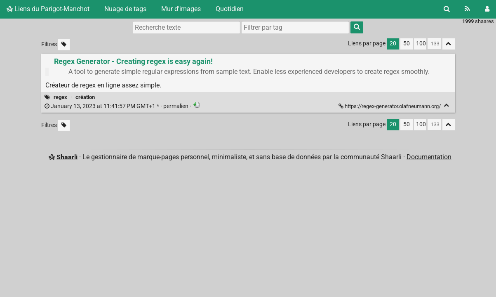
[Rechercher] (446, 9)
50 (406, 43)
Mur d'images (181, 9)
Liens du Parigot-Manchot (48, 9)
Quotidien (230, 9)
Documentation (429, 157)
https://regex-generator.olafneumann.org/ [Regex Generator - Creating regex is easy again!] (390, 106)
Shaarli (67, 157)
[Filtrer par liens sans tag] (64, 44)
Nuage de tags (125, 9)
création (85, 97)
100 (421, 43)
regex (60, 97)
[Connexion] (487, 9)
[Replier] (446, 105)
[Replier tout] (448, 44)
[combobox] (295, 27)
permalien (117, 106)
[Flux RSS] (467, 9)
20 (393, 43)
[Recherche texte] (186, 27)
